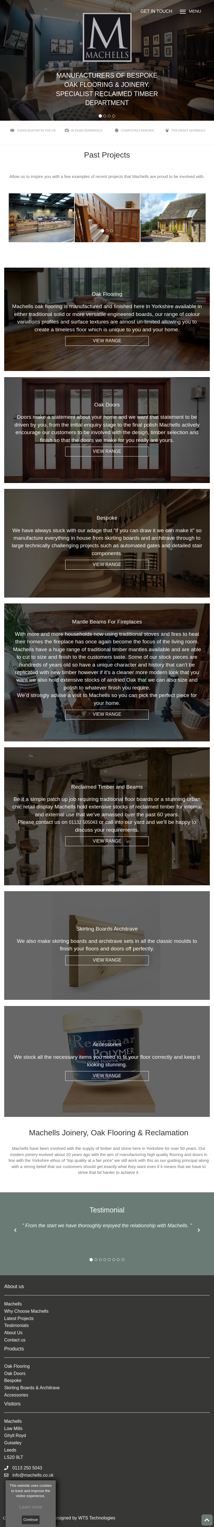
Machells (13, 1304)
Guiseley (12, 1442)
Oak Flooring (17, 1366)
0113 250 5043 (23, 1468)
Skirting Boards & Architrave (32, 1387)
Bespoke (12, 1380)
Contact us (14, 1340)
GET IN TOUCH (156, 11)
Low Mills (13, 1428)
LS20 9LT (13, 1457)
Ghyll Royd (15, 1435)
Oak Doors (14, 1373)
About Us (13, 1332)
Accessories (16, 1395)
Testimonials (16, 1325)
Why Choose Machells (26, 1311)
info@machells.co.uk (29, 1475)
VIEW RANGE (107, 340)
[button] (15, 1230)
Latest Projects (19, 1318)
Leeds (10, 1450)
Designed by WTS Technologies (83, 1518)
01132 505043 (83, 822)
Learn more (30, 1507)
